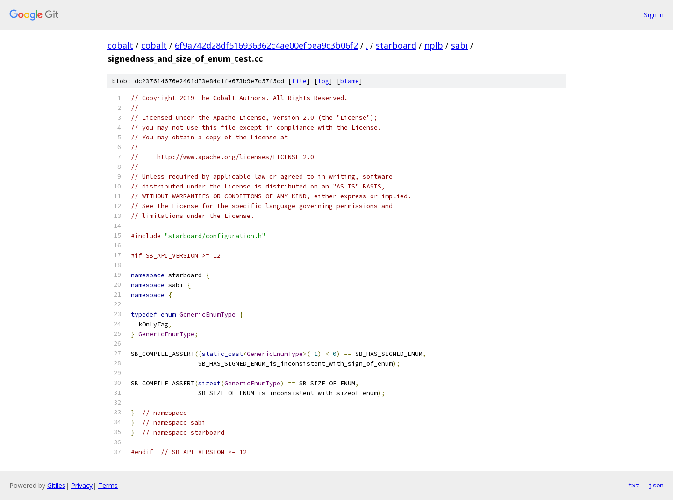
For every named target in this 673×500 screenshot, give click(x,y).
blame (349, 81)
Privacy (82, 485)
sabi (459, 45)
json (656, 485)
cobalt (120, 45)
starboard (396, 45)
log (323, 81)
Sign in (654, 14)
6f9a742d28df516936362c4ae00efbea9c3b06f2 (266, 45)
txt (633, 485)
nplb (433, 45)
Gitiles (56, 485)
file (299, 81)
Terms (108, 485)
